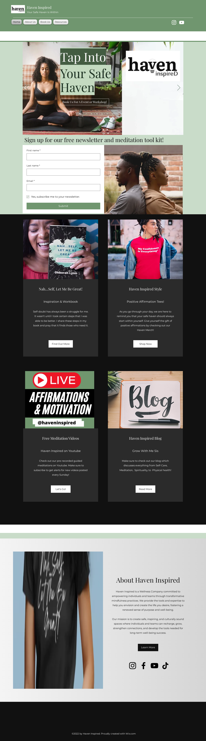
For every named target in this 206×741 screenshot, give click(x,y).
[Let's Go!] (61, 489)
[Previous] (27, 88)
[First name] (62, 157)
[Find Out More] (61, 344)
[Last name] (62, 172)
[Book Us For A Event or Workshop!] (84, 102)
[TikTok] (165, 665)
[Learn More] (148, 647)
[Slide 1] (99, 130)
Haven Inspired (39, 7)
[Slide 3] (107, 129)
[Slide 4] (103, 129)
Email (31, 181)
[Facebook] (143, 665)
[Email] (62, 187)
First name (33, 150)
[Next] (178, 88)
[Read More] (145, 489)
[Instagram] (174, 22)
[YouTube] (182, 22)
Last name (33, 165)
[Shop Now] (145, 344)
